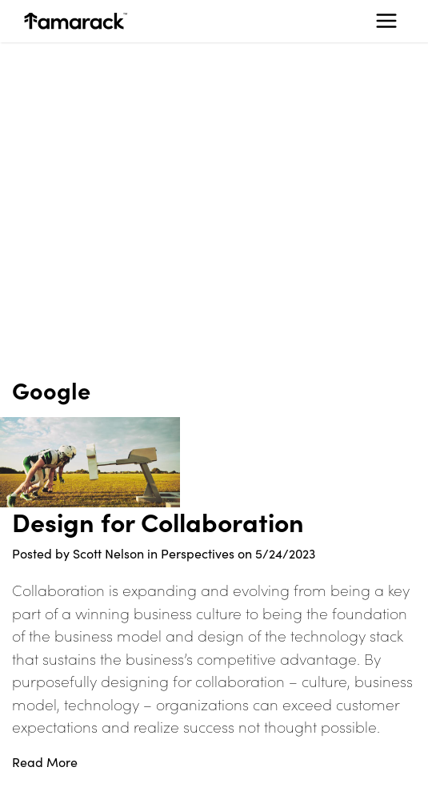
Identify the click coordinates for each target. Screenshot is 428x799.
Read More (45, 761)
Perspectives (197, 553)
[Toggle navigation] (386, 21)
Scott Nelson (108, 553)
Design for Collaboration (158, 522)
